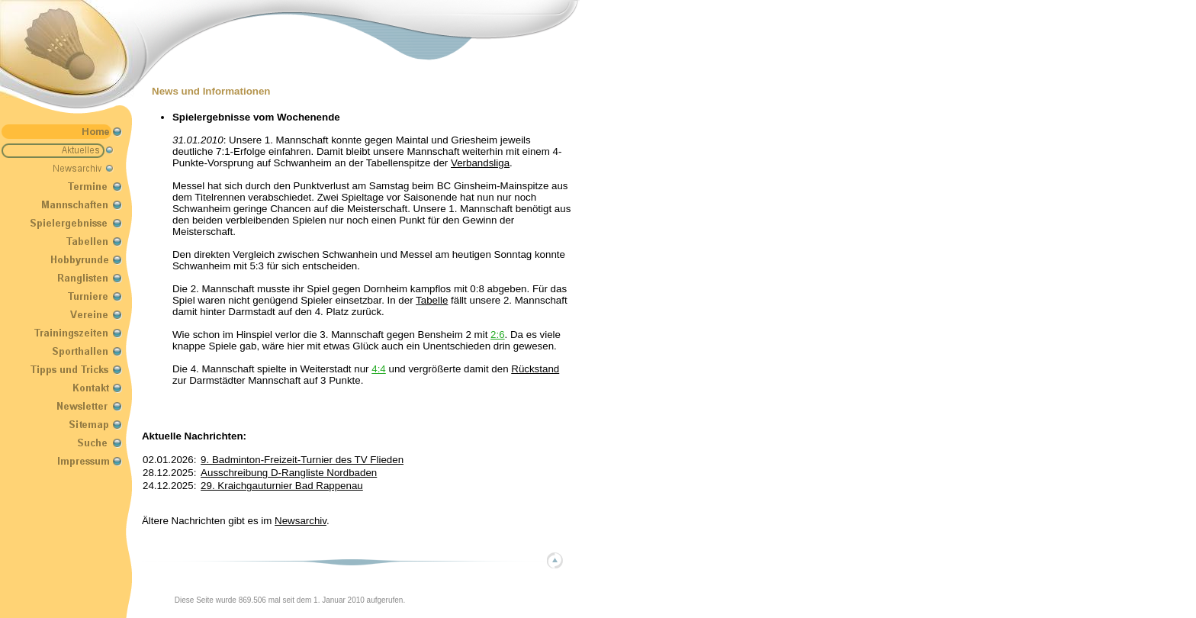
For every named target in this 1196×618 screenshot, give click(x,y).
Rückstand (535, 369)
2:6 (497, 334)
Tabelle (432, 300)
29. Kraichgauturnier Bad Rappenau (282, 485)
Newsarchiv (300, 520)
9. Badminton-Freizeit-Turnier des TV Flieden (302, 459)
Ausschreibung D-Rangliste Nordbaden (289, 472)
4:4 (378, 369)
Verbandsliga (480, 163)
